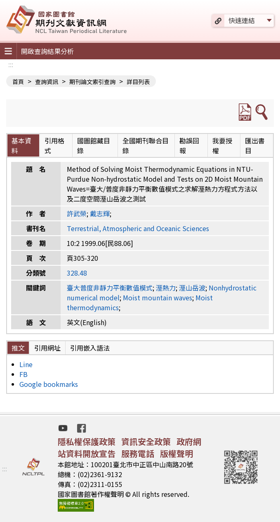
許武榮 (77, 213)
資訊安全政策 (146, 441)
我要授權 (222, 145)
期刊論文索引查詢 (92, 81)
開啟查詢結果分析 (47, 51)
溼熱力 (166, 288)
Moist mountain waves (157, 297)
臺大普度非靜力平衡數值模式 (110, 288)
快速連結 (241, 20)
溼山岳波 (192, 288)
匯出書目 (255, 145)
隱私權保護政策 (86, 441)
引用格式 (54, 145)
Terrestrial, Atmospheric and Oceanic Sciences (138, 228)
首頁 (18, 81)
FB (23, 374)
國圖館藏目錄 (93, 145)
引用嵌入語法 (90, 348)
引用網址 (47, 348)
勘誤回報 (189, 145)
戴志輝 (100, 213)
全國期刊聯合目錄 (145, 145)
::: (10, 64)
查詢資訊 (46, 81)
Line (26, 364)
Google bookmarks (48, 384)
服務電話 (137, 453)
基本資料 (21, 145)
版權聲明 (176, 453)
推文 (18, 348)
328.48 (77, 273)
